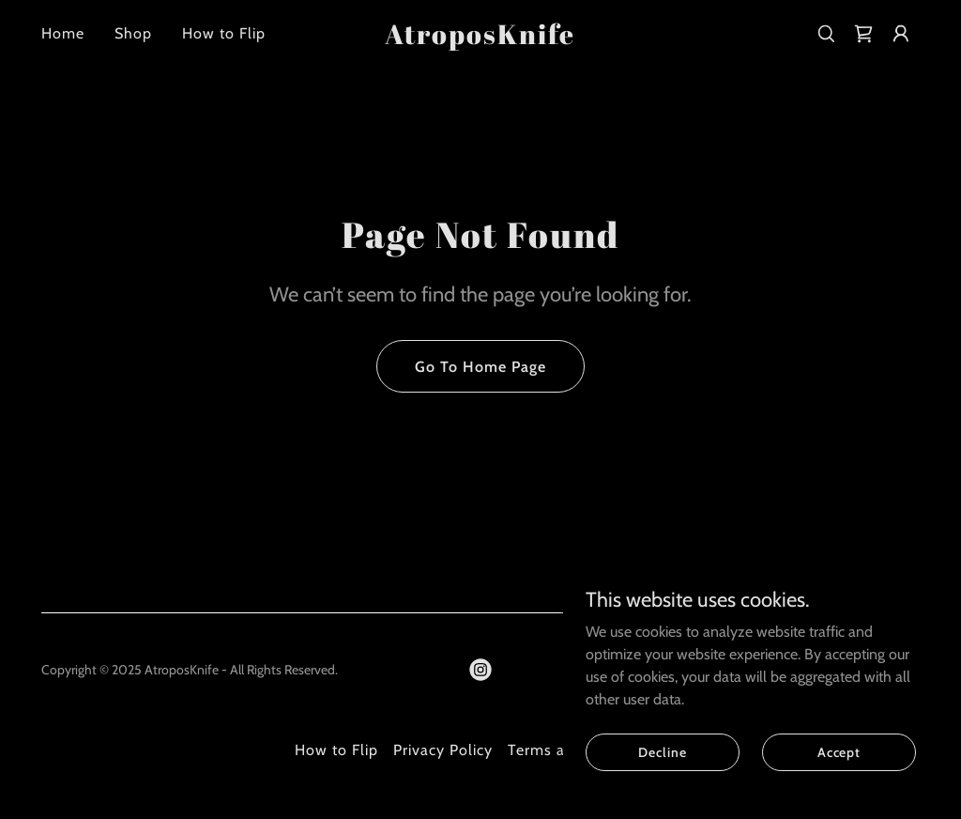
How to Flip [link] (224, 33)
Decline (662, 789)
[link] (480, 39)
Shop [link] (133, 33)
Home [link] (62, 33)
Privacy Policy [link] (443, 750)
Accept (839, 789)
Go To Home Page (480, 367)
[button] (901, 34)
